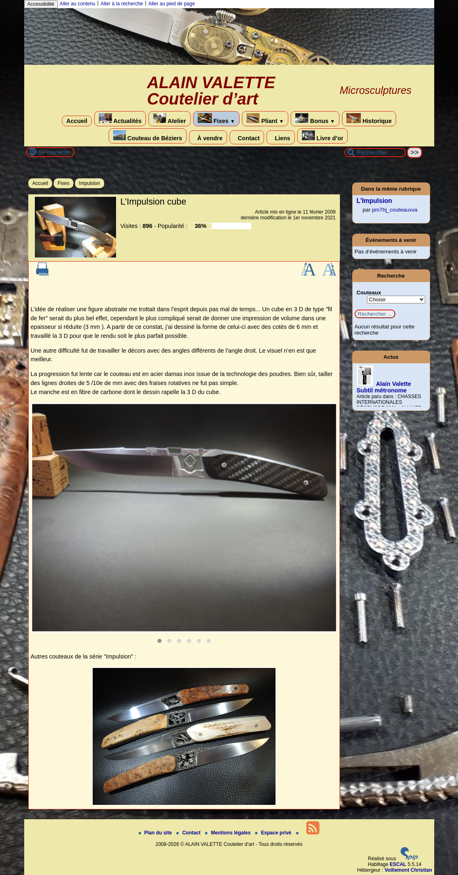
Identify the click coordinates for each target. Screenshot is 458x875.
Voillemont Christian (408, 870)
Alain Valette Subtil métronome (384, 387)
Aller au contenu (78, 4)
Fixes (216, 118)
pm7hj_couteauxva (394, 210)
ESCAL (398, 864)
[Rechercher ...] (375, 152)
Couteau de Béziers (147, 135)
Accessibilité (41, 4)
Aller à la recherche (121, 4)
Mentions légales (228, 833)
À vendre (208, 137)
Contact (247, 137)
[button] (159, 641)
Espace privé (273, 833)
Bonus (315, 118)
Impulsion (89, 183)
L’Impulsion (374, 200)
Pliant (265, 118)
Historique (369, 118)
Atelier (169, 118)
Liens (280, 137)
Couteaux (369, 292)
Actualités (120, 118)
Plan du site (156, 833)
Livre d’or (323, 135)
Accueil (76, 121)
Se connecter (55, 152)
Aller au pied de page (171, 4)
